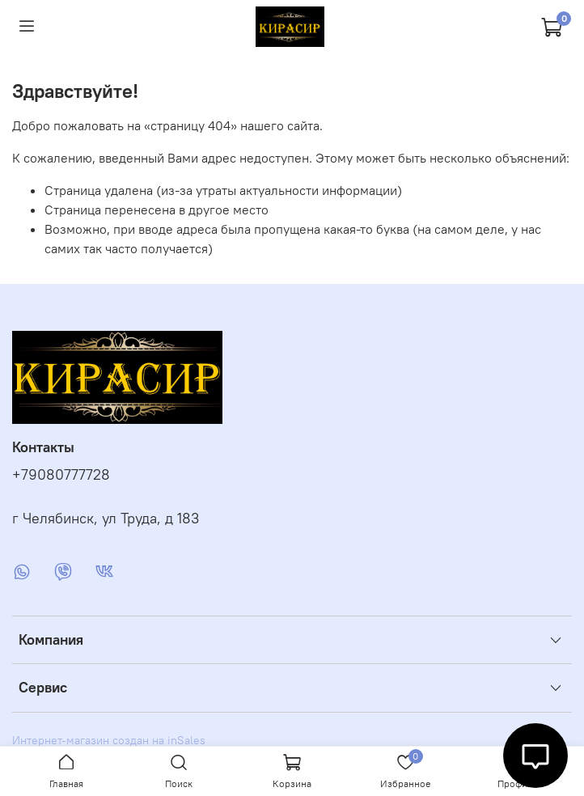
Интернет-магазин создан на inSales (108, 740)
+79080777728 (61, 475)
